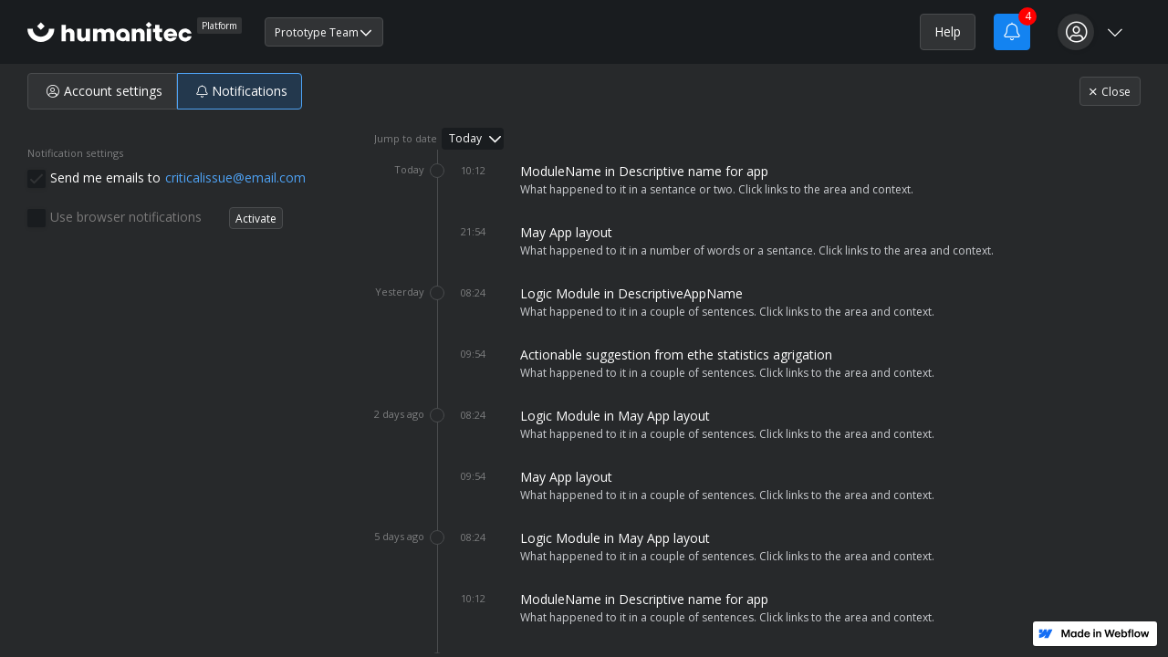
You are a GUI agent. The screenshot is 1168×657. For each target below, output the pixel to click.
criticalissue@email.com (235, 178)
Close (1110, 91)
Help (947, 31)
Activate (255, 218)
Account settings (104, 90)
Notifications (241, 90)
